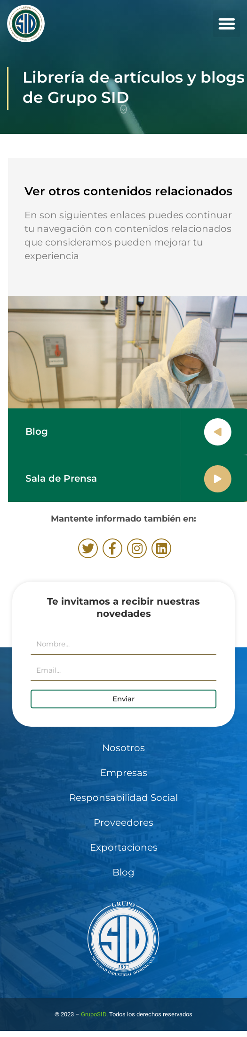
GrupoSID (93, 1014)
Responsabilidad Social (123, 797)
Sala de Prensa (71, 478)
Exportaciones (124, 847)
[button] (226, 23)
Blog (47, 431)
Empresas (123, 772)
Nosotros (123, 747)
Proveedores (123, 822)
